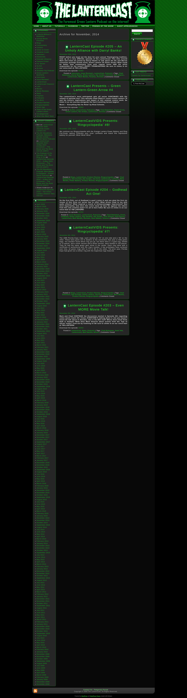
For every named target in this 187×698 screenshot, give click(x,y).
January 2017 (42, 460)
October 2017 (42, 440)
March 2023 (41, 290)
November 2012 (43, 573)
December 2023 (43, 269)
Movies (96, 332)
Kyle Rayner (119, 75)
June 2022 (41, 310)
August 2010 (42, 636)
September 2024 (43, 248)
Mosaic (39, 89)
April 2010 (41, 645)
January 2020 (42, 377)
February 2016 (43, 486)
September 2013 (43, 553)
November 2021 (43, 326)
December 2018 (43, 407)
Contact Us (87, 690)
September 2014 (43, 525)
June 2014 (41, 532)
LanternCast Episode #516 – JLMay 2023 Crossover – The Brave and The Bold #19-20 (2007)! (45, 146)
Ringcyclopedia (43, 105)
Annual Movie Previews (42, 40)
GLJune (40, 68)
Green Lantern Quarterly (42, 74)
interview (109, 75)
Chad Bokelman (106, 110)
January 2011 (42, 624)
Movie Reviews (43, 91)
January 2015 (42, 516)
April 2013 (41, 562)
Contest (40, 47)
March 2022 (41, 317)
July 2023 (40, 280)
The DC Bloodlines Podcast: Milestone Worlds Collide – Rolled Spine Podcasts (46, 136)
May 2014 (40, 534)
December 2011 (43, 599)
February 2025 (43, 236)
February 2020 (43, 375)
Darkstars (40, 54)
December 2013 (43, 546)
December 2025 (43, 213)
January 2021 (42, 350)
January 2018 (42, 433)
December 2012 (43, 571)
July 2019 (40, 391)
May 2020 (40, 368)
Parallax (92, 77)
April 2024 (41, 260)
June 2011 (41, 613)
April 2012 (41, 590)
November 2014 (43, 520)
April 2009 (41, 673)
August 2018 (42, 416)
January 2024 (42, 266)
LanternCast (42, 82)
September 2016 (43, 470)
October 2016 (42, 467)
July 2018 (40, 419)
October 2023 (42, 273)
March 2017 (41, 456)
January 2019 (42, 405)
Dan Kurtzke (77, 179)
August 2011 (42, 608)
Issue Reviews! (43, 79)
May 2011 (40, 615)
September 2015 (43, 497)
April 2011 (41, 617)
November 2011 (43, 601)
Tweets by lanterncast (141, 75)
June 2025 (41, 227)
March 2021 (41, 345)
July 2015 (40, 502)
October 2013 (42, 550)
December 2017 (43, 435)
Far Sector (41, 64)
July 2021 (40, 336)
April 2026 (41, 204)
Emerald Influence (44, 59)
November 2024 (43, 243)
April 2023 (41, 287)
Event (123, 215)
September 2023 (43, 276)
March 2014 (41, 539)
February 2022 (43, 320)
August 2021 (42, 333)
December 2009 (43, 654)
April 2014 (41, 536)
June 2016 (41, 476)
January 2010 (42, 652)
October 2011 (42, 603)
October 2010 (42, 631)
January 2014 (42, 543)
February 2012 (43, 594)
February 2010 (43, 649)
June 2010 (41, 640)
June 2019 (41, 393)
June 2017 (41, 449)
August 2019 (42, 389)
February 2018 (43, 430)
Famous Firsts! (43, 61)
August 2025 (42, 223)
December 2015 (43, 490)
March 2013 (41, 564)
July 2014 (40, 530)
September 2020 (43, 359)
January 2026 (42, 211)
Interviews (41, 77)
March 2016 (41, 483)
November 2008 (43, 684)
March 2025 (41, 234)
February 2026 (43, 209)
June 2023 (41, 283)
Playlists (40, 96)
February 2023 (43, 292)
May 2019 (40, 396)
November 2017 (43, 437)
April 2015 (41, 509)
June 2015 (41, 504)
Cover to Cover (43, 50)
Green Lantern (89, 75)
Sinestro (106, 218)
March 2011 (41, 619)
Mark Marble (83, 77)
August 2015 (42, 500)
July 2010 (40, 638)
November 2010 (43, 629)
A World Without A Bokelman (44, 35)
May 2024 (40, 257)
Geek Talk (119, 330)
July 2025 (40, 225)
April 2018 (41, 426)
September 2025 (43, 220)
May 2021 (40, 340)
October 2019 (42, 384)
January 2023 (42, 294)
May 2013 (40, 560)
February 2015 (43, 513)
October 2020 (42, 356)
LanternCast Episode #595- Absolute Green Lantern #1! (45, 128)
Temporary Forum (101, 690)
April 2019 (41, 398)
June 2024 (41, 255)
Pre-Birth (40, 100)
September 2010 (43, 633)
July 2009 (40, 666)
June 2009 (41, 668)
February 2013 (43, 566)
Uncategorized (42, 114)
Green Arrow (119, 110)
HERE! (81, 71)
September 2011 (43, 606)
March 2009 (41, 675)
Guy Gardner (87, 216)
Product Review (43, 102)
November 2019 (43, 382)
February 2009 (43, 677)
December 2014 (43, 518)
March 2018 (41, 428)
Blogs (39, 43)
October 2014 (42, 523)
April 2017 (41, 453)
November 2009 (43, 656)
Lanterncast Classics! (45, 84)
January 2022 (42, 322)
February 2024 (43, 264)
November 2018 (43, 410)
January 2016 (42, 488)
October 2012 (42, 576)
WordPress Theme (95, 696)
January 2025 (42, 239)
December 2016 (43, 463)
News (39, 93)
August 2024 (42, 250)
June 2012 (41, 585)
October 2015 (42, 495)
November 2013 (43, 548)
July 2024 (40, 253)
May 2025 (40, 230)
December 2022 (43, 296)
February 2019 (43, 403)
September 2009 (43, 661)
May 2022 (40, 313)
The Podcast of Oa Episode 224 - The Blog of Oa (44, 155)
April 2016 (41, 481)
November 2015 (43, 493)
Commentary (42, 45)
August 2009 (42, 663)
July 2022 (40, 308)
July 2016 (40, 474)
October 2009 (42, 659)
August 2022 (42, 306)
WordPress (84, 696)
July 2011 (40, 610)
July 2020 (40, 363)
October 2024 (42, 246)
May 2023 (40, 285)
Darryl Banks (76, 75)
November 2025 (43, 216)
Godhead (64, 216)
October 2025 (42, 218)
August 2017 (42, 444)
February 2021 (43, 347)
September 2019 (43, 386)
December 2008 (43, 682)
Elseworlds (41, 57)
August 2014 (42, 527)
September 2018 (43, 414)
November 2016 (43, 465)
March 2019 (41, 400)
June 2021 (41, 338)
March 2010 (41, 647)
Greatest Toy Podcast (45, 71)
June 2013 (41, 557)
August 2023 (42, 278)
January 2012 (42, 596)
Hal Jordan (100, 75)
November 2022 (43, 299)
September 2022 (43, 303)
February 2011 (43, 622)
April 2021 (41, 343)
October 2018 (42, 412)
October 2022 (42, 301)
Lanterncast (72, 77)
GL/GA (39, 66)
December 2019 (43, 380)
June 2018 (41, 421)
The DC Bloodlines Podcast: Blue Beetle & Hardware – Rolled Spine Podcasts (45, 172)
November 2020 (43, 354)
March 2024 (41, 262)
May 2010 (40, 643)
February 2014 (43, 541)
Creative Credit (43, 52)
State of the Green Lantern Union (44, 110)
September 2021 (43, 331)
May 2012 (40, 587)
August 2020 (42, 361)
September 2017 (43, 442)
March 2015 (41, 511)
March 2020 (41, 373)
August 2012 (42, 580)
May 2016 (40, 479)
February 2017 (43, 458)
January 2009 (42, 679)
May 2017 (40, 451)
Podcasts (40, 98)
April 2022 (41, 315)
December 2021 (43, 324)
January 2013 (42, 569)
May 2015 (40, 506)
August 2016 (42, 472)
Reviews (100, 77)
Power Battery (75, 180)
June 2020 (41, 366)
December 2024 (43, 241)
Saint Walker (96, 218)
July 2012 (40, 583)
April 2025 (41, 232)
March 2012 (41, 592)
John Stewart (108, 216)
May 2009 (40, 670)
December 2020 (43, 352)
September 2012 (43, 578)
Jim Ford (96, 179)
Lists (38, 86)
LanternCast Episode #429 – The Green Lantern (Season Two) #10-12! (46, 193)
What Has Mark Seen (45, 116)
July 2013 (40, 555)
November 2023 (43, 271)
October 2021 (42, 329)
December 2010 (43, 626)
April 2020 (41, 370)
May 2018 (40, 423)
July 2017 (40, 446)
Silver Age (41, 107)
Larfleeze (115, 179)
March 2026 (41, 206)
